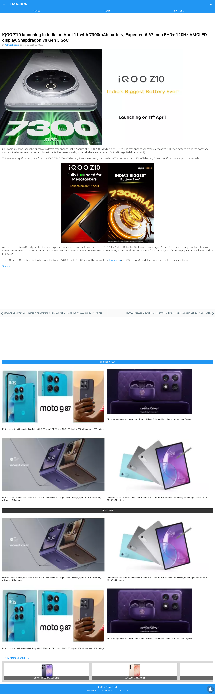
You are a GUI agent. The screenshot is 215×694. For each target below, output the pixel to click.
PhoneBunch (18, 4)
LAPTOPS (179, 10)
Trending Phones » (15, 658)
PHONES (36, 10)
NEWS (107, 10)
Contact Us (123, 691)
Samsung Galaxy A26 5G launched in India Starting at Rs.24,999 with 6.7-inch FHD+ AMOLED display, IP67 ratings (53, 313)
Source (6, 266)
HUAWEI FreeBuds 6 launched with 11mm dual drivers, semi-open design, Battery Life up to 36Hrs (168, 313)
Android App (92, 691)
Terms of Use (108, 691)
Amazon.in (115, 260)
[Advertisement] (107, 22)
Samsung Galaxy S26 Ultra (46, 677)
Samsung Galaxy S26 (134, 677)
